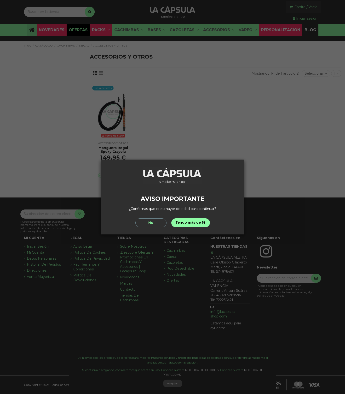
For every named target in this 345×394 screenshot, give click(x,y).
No (150, 223)
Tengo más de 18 (190, 222)
